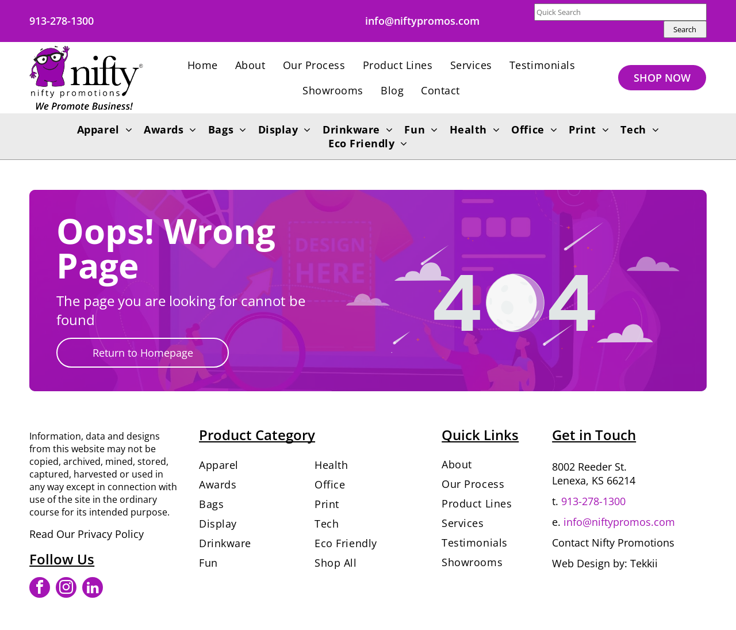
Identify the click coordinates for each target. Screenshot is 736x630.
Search (684, 29)
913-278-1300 (593, 501)
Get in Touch (594, 434)
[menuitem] (203, 65)
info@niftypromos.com (619, 522)
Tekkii (644, 563)
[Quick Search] (620, 12)
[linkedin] (92, 589)
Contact (570, 542)
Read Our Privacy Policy (86, 534)
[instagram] (66, 589)
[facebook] (39, 589)
